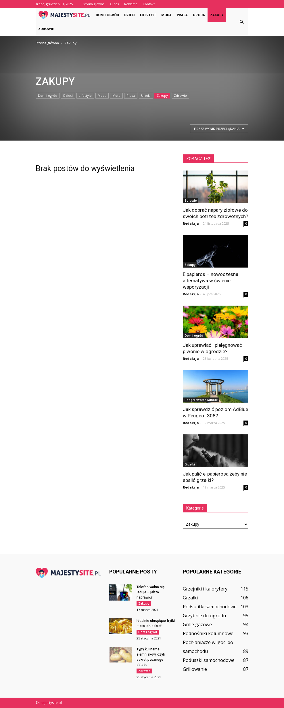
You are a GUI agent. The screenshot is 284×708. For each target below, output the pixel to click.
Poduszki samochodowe (209, 660)
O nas (114, 4)
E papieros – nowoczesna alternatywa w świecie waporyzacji (210, 280)
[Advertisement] (56, 135)
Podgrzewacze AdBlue (201, 400)
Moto (116, 95)
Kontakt (149, 4)
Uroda (199, 15)
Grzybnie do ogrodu (204, 615)
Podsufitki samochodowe (210, 606)
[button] (241, 22)
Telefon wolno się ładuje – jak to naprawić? (150, 592)
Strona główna (94, 4)
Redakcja (191, 223)
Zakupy (216, 15)
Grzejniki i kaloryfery (205, 589)
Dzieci (129, 15)
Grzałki (190, 464)
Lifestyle (148, 15)
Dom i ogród (107, 15)
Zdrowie (46, 28)
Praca (182, 15)
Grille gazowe (197, 624)
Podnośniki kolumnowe (208, 633)
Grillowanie (195, 669)
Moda (166, 15)
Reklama (130, 4)
